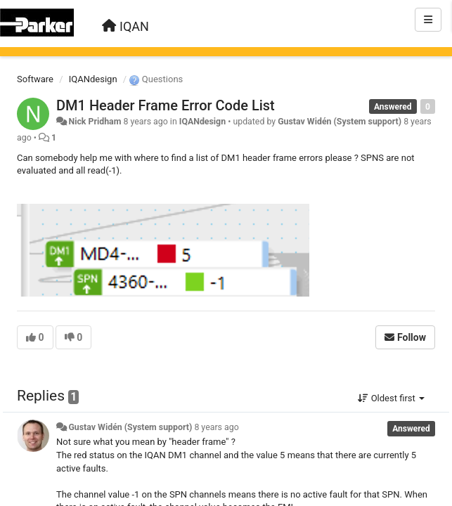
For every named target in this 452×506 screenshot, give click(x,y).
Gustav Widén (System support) (339, 121)
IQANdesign (93, 79)
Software (35, 79)
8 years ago (216, 427)
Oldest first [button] (391, 398)
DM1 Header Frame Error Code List (165, 105)
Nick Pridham (94, 121)
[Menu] (428, 20)
